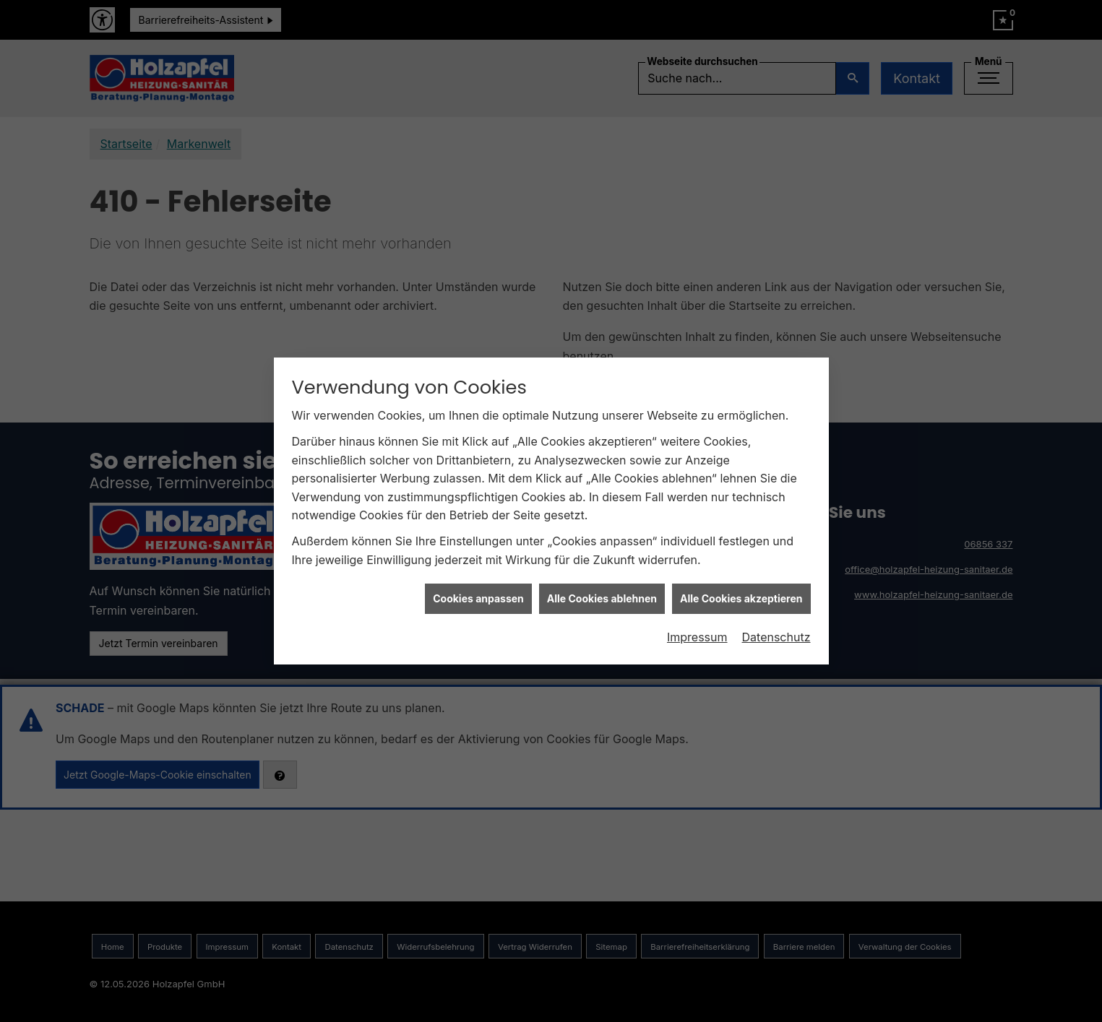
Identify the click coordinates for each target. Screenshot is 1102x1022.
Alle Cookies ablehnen (602, 579)
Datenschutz (776, 618)
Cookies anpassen (478, 579)
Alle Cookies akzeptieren (741, 579)
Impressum (697, 618)
